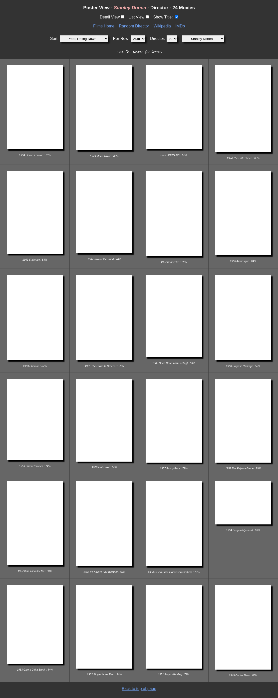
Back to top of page (139, 689)
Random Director (134, 26)
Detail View (110, 17)
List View (136, 17)
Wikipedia (162, 26)
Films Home (103, 26)
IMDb (180, 26)
